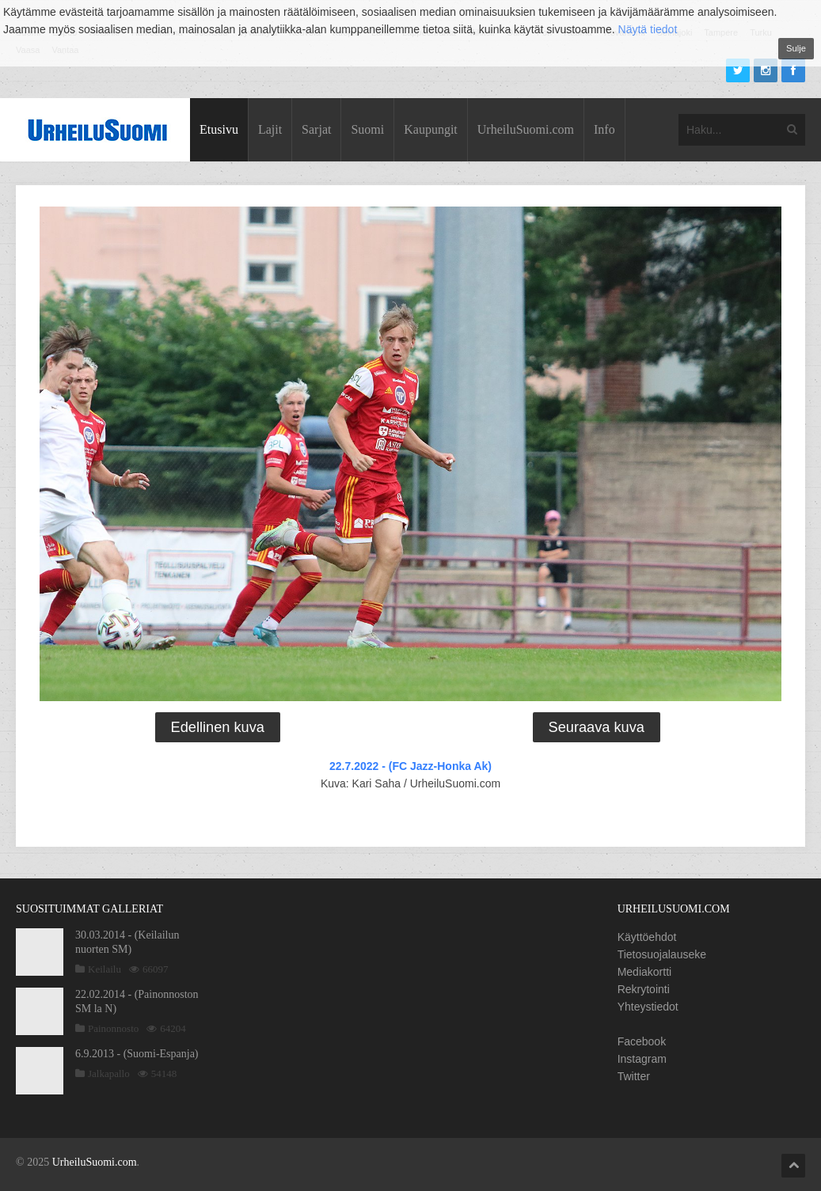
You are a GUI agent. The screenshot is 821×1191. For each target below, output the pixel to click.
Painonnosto (113, 1028)
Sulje (796, 48)
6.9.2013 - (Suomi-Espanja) (137, 1054)
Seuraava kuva (596, 727)
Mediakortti (644, 971)
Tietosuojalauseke (662, 954)
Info (604, 129)
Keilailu (104, 969)
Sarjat (316, 129)
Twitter (634, 1076)
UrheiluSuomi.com (525, 129)
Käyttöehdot (647, 937)
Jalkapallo (109, 1073)
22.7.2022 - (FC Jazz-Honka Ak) (410, 766)
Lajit (270, 129)
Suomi (367, 129)
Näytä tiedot (648, 29)
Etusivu (219, 129)
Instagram (642, 1059)
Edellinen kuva (217, 727)
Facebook (642, 1041)
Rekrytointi (644, 989)
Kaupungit (431, 129)
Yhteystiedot (648, 1006)
